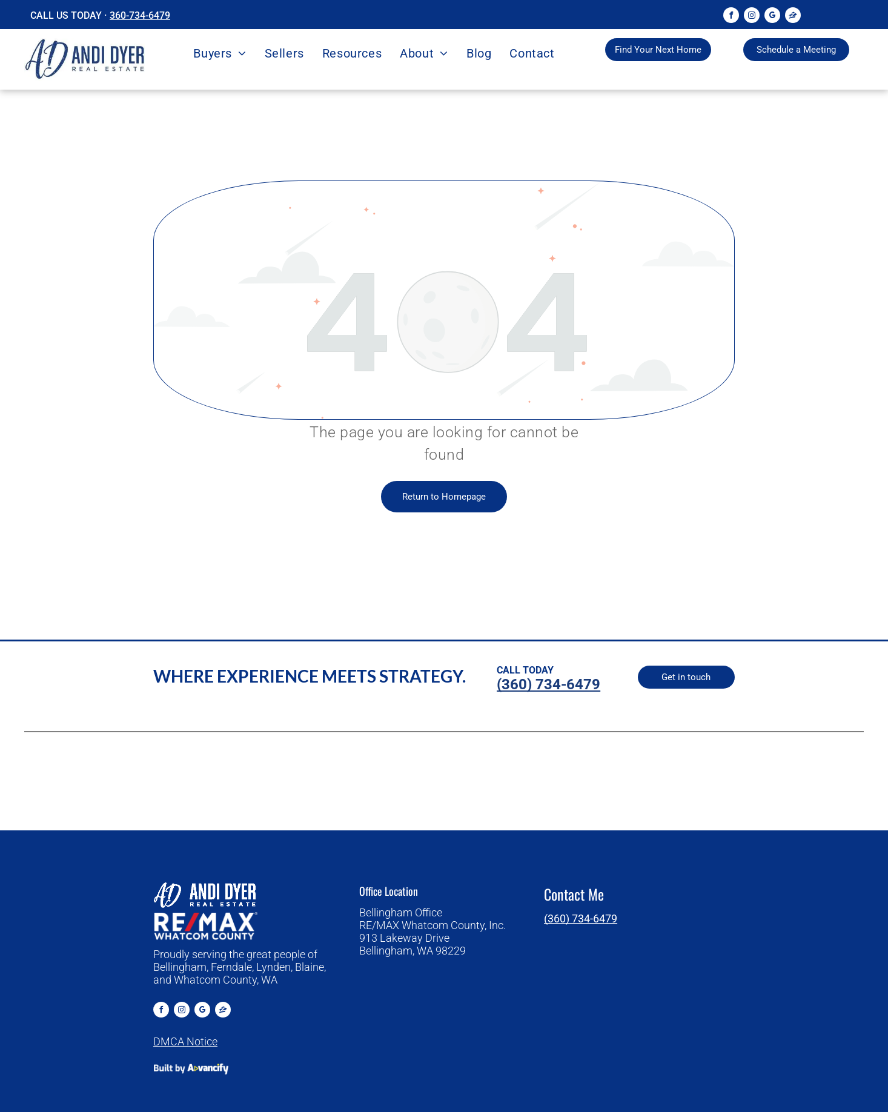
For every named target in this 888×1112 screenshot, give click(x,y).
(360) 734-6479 (580, 918)
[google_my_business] (772, 16)
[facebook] (731, 16)
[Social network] (793, 16)
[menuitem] (219, 53)
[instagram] (752, 16)
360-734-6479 (140, 15)
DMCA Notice (185, 1041)
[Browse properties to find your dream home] (658, 49)
